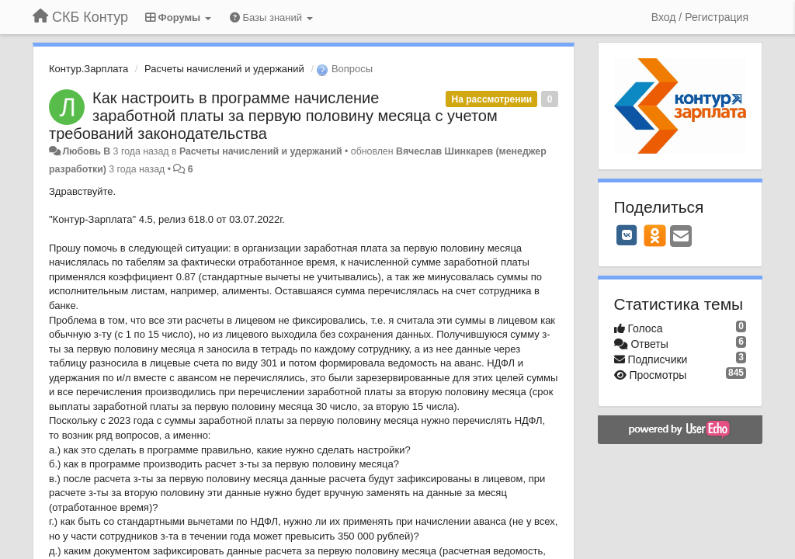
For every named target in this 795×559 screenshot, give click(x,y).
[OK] (655, 235)
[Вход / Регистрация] (700, 17)
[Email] (681, 237)
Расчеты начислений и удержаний (224, 69)
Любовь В (86, 151)
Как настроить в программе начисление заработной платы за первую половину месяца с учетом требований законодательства (273, 115)
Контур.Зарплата (88, 69)
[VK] (627, 235)
